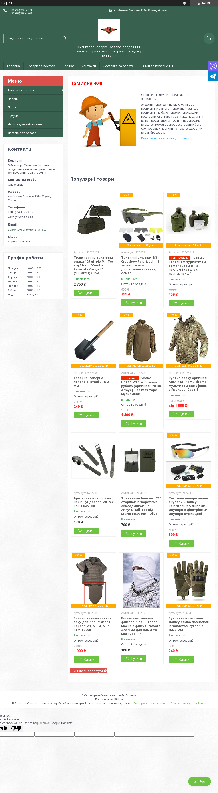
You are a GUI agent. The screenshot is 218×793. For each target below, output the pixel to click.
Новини (13, 99)
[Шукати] (64, 38)
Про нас (68, 66)
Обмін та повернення (157, 66)
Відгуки (13, 116)
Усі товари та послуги (87, 671)
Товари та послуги (41, 66)
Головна (13, 66)
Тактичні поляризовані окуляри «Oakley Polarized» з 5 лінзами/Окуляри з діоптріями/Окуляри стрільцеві (188, 506)
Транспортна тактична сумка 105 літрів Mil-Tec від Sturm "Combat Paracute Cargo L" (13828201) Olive (94, 265)
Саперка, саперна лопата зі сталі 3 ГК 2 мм (91, 382)
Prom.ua (131, 695)
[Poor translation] (16, 728)
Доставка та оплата (118, 66)
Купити (89, 293)
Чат (200, 781)
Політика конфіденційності (188, 703)
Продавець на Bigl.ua (109, 699)
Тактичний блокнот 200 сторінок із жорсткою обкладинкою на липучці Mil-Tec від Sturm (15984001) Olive (141, 506)
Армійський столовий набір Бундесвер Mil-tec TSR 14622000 (94, 502)
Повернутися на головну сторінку (165, 138)
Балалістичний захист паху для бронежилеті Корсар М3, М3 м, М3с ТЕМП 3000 (92, 624)
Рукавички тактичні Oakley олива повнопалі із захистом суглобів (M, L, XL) (189, 624)
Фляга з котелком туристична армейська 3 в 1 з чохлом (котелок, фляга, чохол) (187, 265)
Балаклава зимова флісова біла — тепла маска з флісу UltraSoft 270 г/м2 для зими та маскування (140, 626)
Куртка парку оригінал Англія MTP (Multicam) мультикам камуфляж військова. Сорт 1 (188, 384)
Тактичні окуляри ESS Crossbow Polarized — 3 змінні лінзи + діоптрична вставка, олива (140, 265)
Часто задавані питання (25, 124)
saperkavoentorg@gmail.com (27, 229)
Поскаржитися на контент (150, 703)
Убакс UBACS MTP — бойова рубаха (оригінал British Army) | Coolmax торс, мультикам (141, 386)
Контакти (88, 66)
